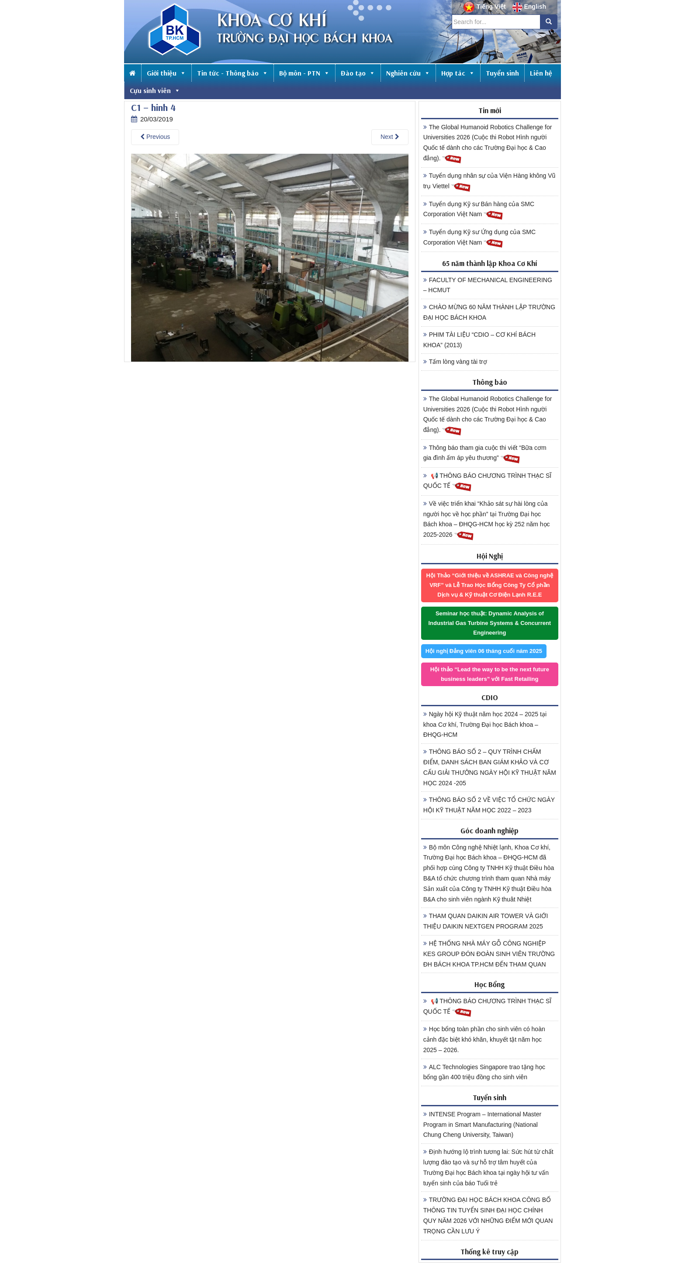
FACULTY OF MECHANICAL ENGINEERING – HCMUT (487, 285)
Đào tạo (358, 73)
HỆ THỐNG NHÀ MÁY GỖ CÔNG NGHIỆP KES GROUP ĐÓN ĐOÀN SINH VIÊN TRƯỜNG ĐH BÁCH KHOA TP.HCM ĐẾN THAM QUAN (489, 954)
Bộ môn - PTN (304, 73)
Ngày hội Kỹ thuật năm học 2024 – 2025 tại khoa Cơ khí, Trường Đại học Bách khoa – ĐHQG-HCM (485, 725)
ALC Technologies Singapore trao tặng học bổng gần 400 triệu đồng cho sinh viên (484, 1072)
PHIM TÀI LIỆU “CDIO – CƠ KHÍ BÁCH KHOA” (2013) (479, 340)
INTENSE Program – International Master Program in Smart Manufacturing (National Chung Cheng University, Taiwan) (482, 1125)
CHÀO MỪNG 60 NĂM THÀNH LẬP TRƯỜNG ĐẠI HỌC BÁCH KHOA (489, 312)
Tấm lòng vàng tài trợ (455, 361)
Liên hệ (541, 73)
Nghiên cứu (408, 73)
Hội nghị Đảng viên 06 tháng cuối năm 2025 (484, 651)
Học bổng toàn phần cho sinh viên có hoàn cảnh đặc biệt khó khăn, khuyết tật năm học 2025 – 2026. (484, 1039)
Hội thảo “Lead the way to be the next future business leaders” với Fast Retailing (489, 674)
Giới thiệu (166, 73)
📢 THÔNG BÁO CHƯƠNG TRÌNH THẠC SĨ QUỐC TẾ (487, 482)
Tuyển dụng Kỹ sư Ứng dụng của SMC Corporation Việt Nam (479, 238)
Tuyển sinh (502, 73)
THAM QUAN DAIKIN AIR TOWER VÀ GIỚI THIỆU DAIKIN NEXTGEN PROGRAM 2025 (485, 921)
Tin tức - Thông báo (232, 73)
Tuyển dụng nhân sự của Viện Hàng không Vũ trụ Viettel (489, 182)
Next (390, 136)
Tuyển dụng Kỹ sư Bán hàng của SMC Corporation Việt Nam (478, 210)
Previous (155, 136)
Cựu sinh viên (155, 90)
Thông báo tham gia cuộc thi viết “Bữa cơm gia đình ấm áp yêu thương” (485, 454)
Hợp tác (458, 73)
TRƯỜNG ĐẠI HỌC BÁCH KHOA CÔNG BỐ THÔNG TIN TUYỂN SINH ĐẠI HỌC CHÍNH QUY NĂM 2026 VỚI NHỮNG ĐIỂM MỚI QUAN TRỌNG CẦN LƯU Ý (488, 1215)
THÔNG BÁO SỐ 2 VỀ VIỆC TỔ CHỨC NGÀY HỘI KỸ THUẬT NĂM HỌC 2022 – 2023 (489, 805)
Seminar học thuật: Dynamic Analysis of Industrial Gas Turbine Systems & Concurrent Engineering (489, 623)
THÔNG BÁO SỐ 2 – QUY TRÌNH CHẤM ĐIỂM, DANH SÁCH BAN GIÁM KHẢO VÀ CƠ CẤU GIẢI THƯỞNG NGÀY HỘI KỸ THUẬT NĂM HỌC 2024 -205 (489, 767)
